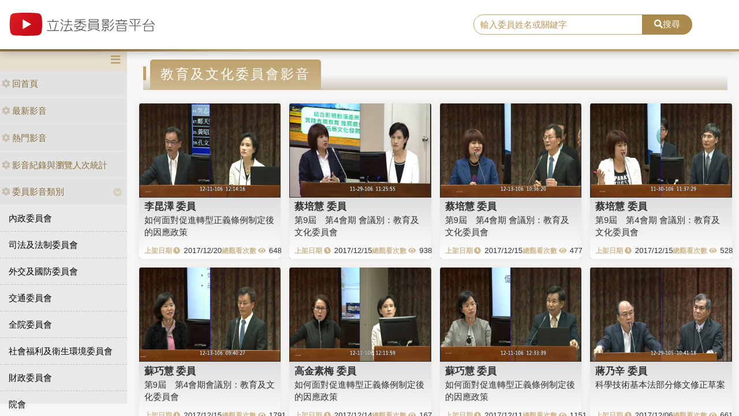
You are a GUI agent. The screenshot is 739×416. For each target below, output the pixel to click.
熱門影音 (24, 138)
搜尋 (667, 24)
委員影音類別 (33, 191)
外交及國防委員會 (43, 271)
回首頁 (20, 83)
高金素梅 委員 (325, 371)
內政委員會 (30, 218)
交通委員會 (30, 298)
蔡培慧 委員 (320, 206)
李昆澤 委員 (170, 206)
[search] (558, 24)
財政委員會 (30, 377)
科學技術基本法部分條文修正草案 (660, 384)
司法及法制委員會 (43, 245)
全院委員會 (30, 324)
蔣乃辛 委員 (621, 371)
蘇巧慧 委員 (170, 371)
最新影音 (24, 111)
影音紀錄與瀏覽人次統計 (54, 165)
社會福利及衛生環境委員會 (61, 351)
